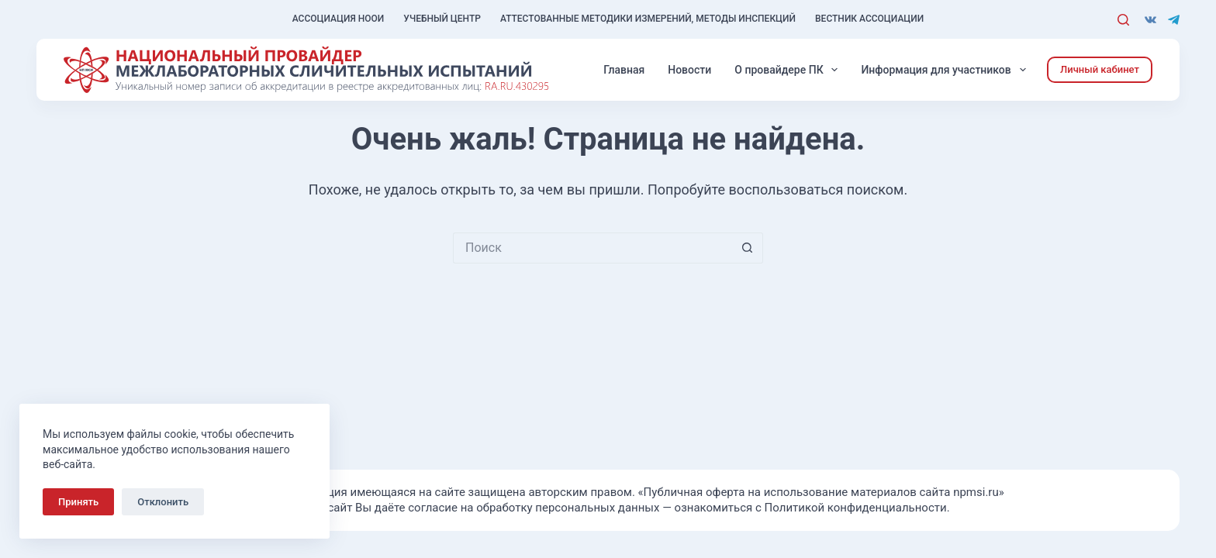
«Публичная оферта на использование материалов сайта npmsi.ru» (821, 492)
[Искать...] (592, 248)
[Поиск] (1123, 20)
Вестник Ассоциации (869, 18)
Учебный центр (442, 18)
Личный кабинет (1099, 69)
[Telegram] (1174, 20)
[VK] (1150, 20)
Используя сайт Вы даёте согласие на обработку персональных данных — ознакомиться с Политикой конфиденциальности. (607, 508)
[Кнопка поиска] (747, 248)
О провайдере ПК (789, 69)
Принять (78, 502)
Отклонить (162, 502)
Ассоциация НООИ (338, 18)
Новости (689, 70)
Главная (623, 70)
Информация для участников (946, 69)
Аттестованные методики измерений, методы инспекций (648, 18)
